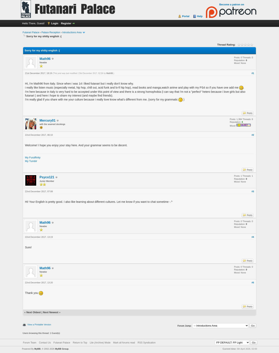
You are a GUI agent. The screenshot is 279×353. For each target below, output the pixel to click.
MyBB (37, 349)
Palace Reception (50, 32)
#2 (253, 135)
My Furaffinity (33, 157)
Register (66, 23)
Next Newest (50, 312)
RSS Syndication (147, 342)
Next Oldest (33, 312)
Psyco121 (47, 177)
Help (200, 16)
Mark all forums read (124, 342)
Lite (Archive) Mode (100, 342)
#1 (253, 73)
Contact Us (45, 342)
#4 (253, 237)
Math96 (45, 58)
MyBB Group (62, 349)
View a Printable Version (39, 324)
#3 (253, 191)
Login (54, 23)
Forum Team (29, 342)
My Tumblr (31, 161)
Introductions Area (72, 32)
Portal (185, 16)
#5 (253, 282)
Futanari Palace (31, 32)
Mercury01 (48, 120)
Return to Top (80, 342)
